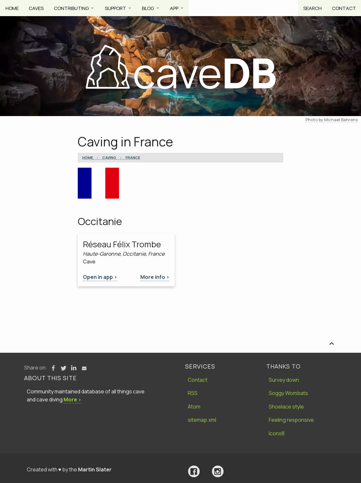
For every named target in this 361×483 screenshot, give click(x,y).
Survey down (284, 379)
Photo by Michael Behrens (332, 120)
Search (311, 8)
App (179, 8)
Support (117, 8)
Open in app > (100, 277)
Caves (36, 8)
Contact (343, 8)
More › (72, 399)
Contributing (72, 8)
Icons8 (277, 433)
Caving (109, 158)
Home (12, 8)
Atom (194, 406)
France (132, 158)
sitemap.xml (202, 419)
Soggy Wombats (288, 393)
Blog (151, 8)
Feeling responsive (291, 419)
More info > (154, 277)
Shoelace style (286, 406)
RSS (192, 393)
